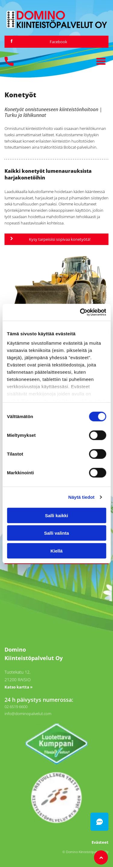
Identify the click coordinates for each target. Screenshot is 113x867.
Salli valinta (56, 533)
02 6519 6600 (16, 706)
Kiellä (56, 550)
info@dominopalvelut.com (28, 713)
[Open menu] (100, 61)
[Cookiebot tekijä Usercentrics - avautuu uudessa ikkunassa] (80, 312)
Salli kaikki (56, 515)
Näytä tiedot (81, 497)
